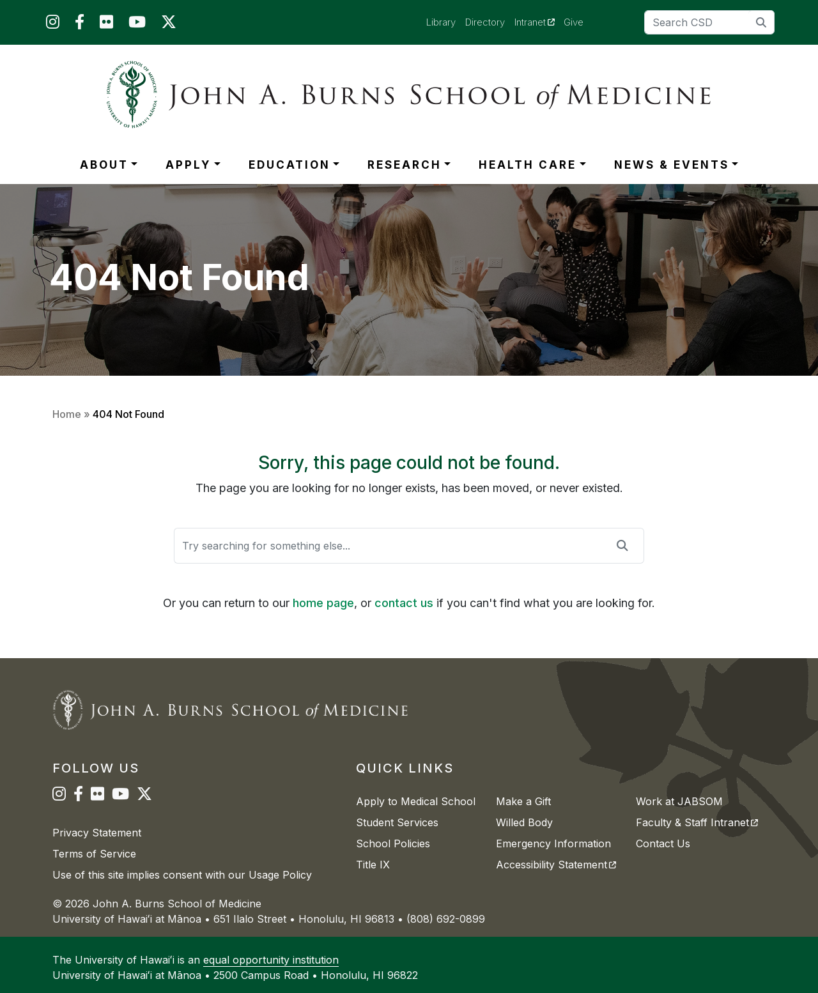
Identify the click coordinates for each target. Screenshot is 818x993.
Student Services (397, 822)
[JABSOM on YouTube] (137, 24)
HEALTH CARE (527, 164)
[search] (761, 22)
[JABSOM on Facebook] (79, 24)
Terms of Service (94, 853)
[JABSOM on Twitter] (168, 24)
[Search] (709, 22)
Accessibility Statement (556, 864)
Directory (485, 22)
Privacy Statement (96, 832)
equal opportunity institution (271, 959)
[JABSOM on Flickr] (106, 24)
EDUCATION (289, 164)
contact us (403, 603)
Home (66, 414)
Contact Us (663, 843)
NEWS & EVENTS (671, 164)
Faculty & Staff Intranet (697, 822)
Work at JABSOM (679, 801)
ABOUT (104, 164)
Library (441, 22)
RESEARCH (404, 164)
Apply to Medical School (415, 801)
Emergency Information (553, 843)
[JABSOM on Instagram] (52, 24)
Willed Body (524, 822)
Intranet (539, 21)
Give (573, 22)
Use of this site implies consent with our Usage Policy (182, 874)
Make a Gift (523, 801)
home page (323, 603)
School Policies (393, 843)
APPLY (188, 164)
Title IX (373, 864)
